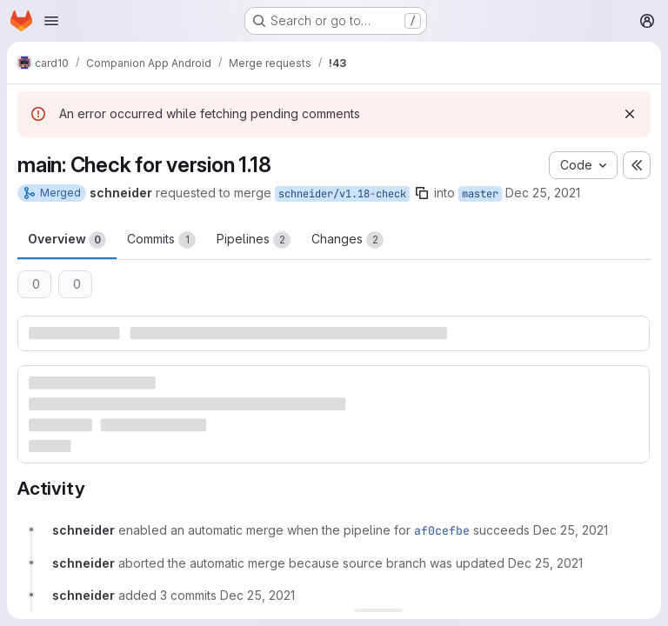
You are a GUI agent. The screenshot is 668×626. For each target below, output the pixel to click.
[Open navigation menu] (51, 21)
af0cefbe (442, 530)
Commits (161, 240)
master (480, 194)
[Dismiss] (629, 113)
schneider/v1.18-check (342, 194)
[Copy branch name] (421, 193)
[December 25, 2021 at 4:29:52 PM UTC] (570, 530)
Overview (67, 240)
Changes (347, 240)
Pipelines (254, 240)
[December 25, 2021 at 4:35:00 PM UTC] (545, 563)
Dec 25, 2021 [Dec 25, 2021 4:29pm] (542, 192)
